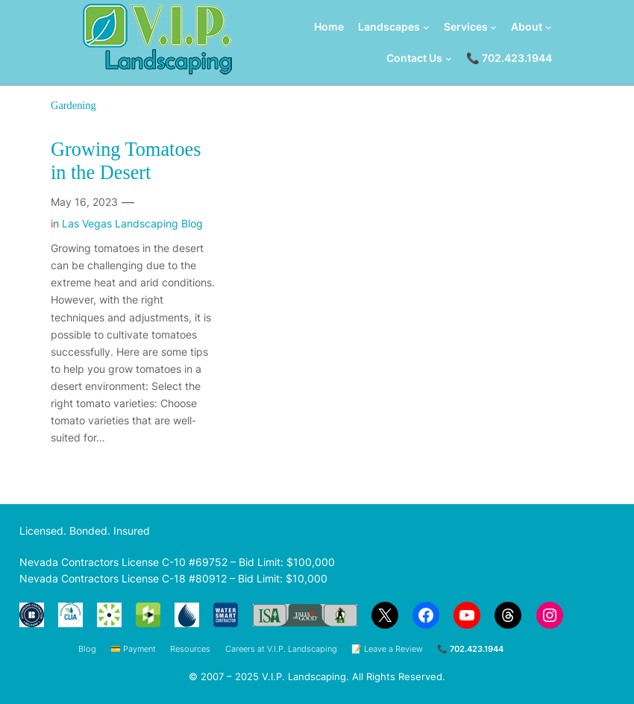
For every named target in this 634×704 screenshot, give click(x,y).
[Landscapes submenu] (426, 27)
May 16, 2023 (84, 201)
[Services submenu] (493, 27)
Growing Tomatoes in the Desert (126, 161)
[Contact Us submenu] (448, 57)
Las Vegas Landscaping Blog (132, 223)
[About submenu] (548, 27)
